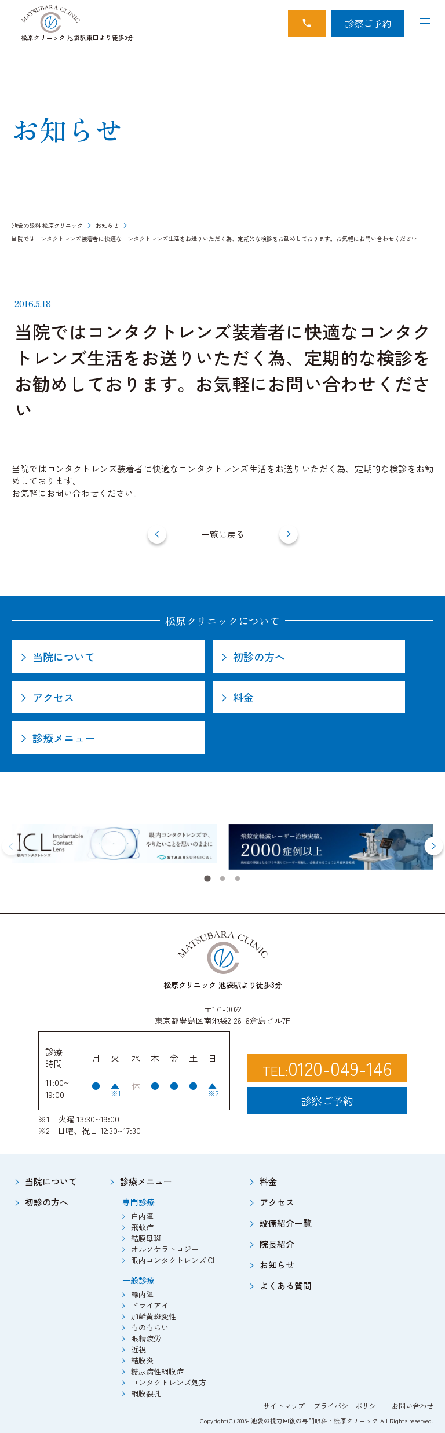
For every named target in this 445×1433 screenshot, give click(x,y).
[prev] (157, 534)
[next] (288, 534)
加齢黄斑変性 (153, 1316)
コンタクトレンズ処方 (168, 1382)
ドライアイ (150, 1305)
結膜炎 (142, 1360)
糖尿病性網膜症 (157, 1371)
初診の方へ (46, 1202)
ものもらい (150, 1327)
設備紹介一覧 (286, 1223)
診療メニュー (146, 1181)
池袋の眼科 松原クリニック (47, 225)
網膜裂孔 (146, 1393)
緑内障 (142, 1294)
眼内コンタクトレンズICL (174, 1260)
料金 (268, 1181)
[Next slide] (433, 846)
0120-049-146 (340, 1068)
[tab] (207, 879)
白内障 (142, 1215)
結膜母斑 (146, 1238)
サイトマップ (284, 1405)
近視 (138, 1349)
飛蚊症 (142, 1227)
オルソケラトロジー (165, 1249)
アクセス (277, 1202)
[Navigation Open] (424, 23)
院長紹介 (277, 1244)
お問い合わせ (412, 1405)
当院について (51, 1181)
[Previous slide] (11, 846)
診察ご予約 (368, 23)
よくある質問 (286, 1285)
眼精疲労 (146, 1338)
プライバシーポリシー (348, 1405)
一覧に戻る (223, 534)
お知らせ (107, 225)
